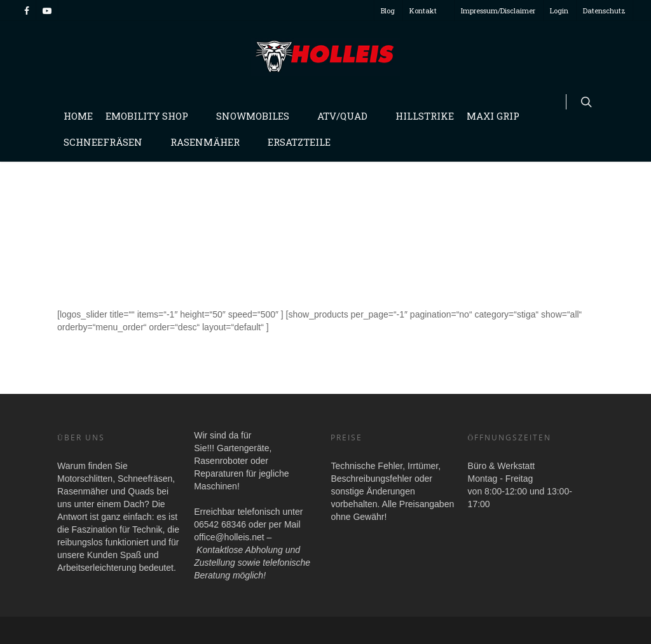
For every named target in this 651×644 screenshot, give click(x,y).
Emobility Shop (152, 115)
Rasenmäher (210, 142)
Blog (388, 10)
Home (78, 115)
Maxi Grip (493, 115)
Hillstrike (424, 115)
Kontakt (428, 10)
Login (559, 10)
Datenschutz (604, 10)
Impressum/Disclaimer (498, 10)
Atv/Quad (347, 115)
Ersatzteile (299, 142)
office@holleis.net (229, 537)
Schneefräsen (108, 142)
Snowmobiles (257, 115)
